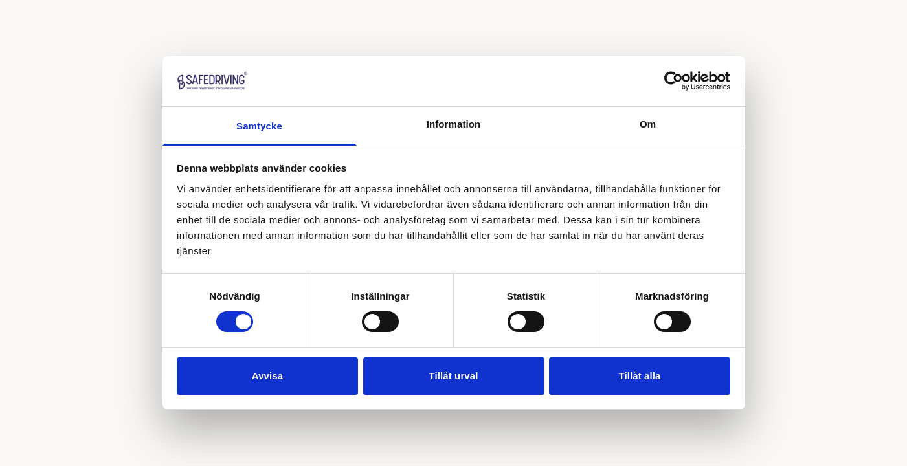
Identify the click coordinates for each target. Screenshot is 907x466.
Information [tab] (454, 123)
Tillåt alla (639, 375)
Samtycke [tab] (259, 125)
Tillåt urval (453, 375)
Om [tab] (648, 123)
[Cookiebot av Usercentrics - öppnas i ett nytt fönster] (673, 81)
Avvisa (267, 375)
